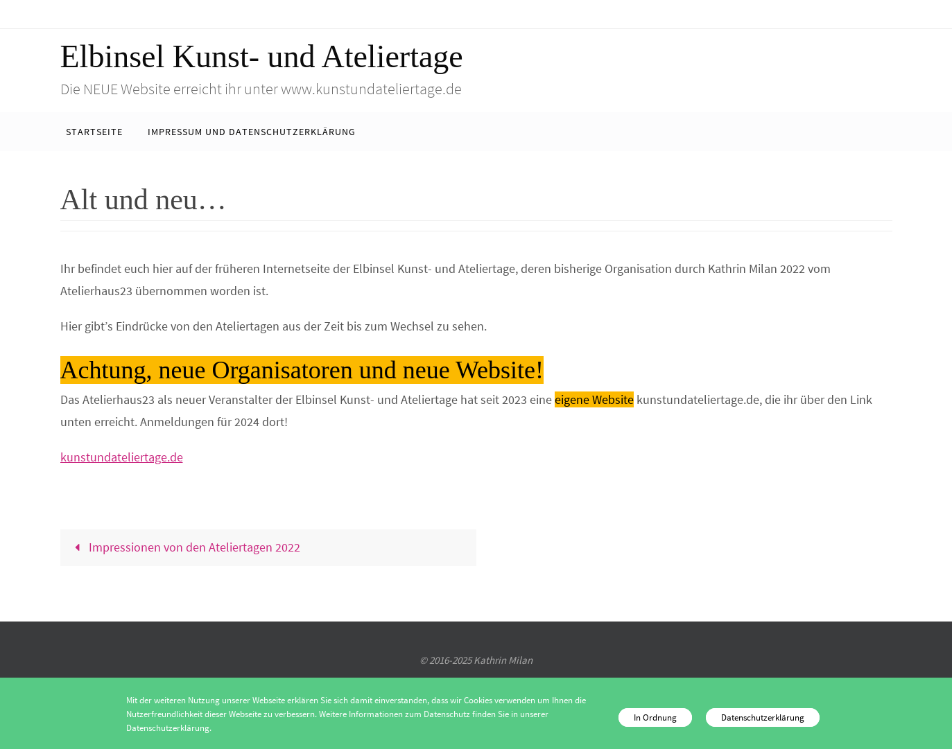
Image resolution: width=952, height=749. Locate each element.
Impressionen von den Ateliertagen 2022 (184, 547)
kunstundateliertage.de (121, 457)
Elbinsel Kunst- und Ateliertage (261, 56)
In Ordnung (655, 717)
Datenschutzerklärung (762, 717)
